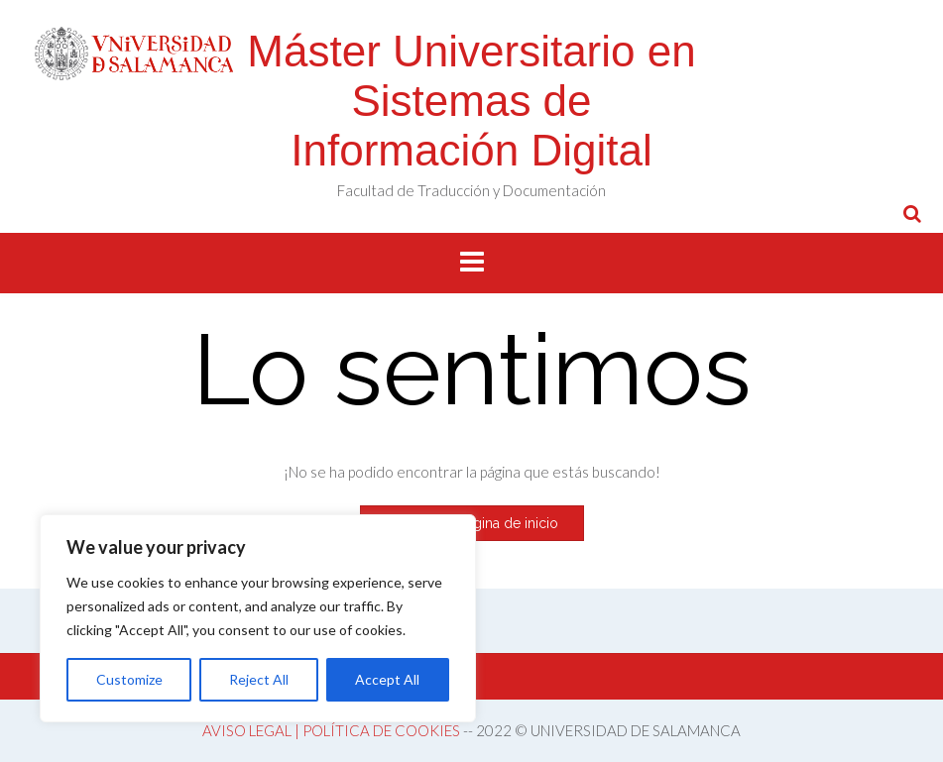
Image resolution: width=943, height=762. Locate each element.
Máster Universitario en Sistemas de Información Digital (471, 100)
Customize (129, 679)
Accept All (387, 679)
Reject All (259, 679)
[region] (258, 618)
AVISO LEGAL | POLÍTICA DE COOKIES (331, 730)
